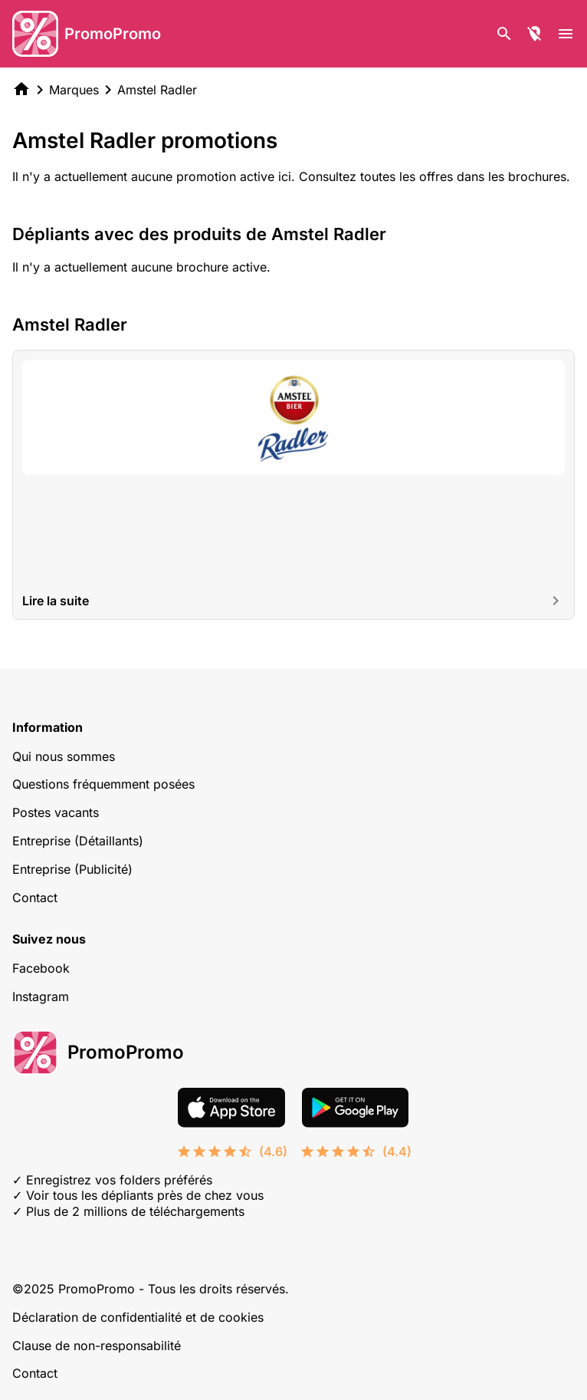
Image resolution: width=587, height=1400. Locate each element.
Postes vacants (55, 812)
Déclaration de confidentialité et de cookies (138, 1317)
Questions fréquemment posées (103, 784)
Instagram (40, 996)
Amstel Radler (157, 89)
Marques (74, 89)
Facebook (41, 968)
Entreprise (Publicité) (72, 869)
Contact (34, 897)
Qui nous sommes (63, 756)
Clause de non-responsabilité (96, 1345)
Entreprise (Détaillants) (77, 840)
